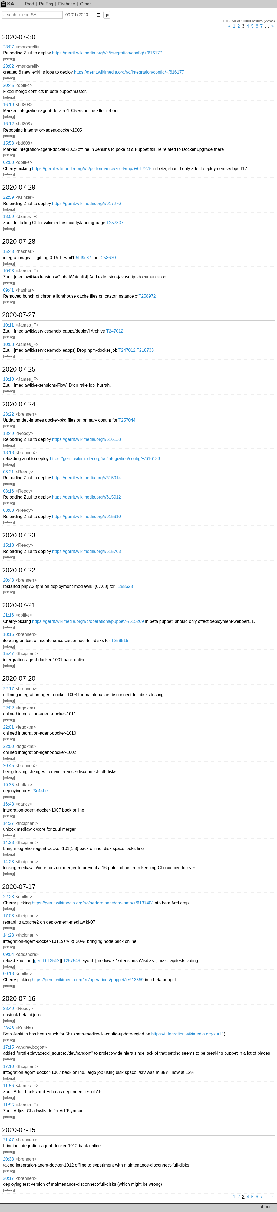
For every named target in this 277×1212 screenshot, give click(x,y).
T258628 (124, 586)
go (106, 14)
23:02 (8, 66)
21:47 (8, 1140)
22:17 (8, 688)
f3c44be (40, 791)
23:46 (8, 1028)
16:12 (8, 124)
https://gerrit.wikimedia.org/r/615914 (86, 477)
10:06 (8, 271)
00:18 (8, 973)
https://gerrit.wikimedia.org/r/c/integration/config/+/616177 (107, 53)
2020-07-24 (18, 404)
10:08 (8, 344)
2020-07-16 (18, 998)
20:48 (8, 580)
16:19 (8, 104)
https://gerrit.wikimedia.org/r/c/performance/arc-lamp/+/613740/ (92, 903)
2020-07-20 (18, 678)
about (265, 1206)
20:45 (8, 85)
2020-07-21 (18, 605)
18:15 (8, 634)
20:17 (8, 1178)
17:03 (8, 916)
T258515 (119, 640)
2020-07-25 (18, 369)
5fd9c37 (83, 257)
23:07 (8, 47)
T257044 (127, 420)
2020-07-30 (18, 37)
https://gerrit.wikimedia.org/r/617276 (86, 203)
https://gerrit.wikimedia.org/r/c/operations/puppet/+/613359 (88, 980)
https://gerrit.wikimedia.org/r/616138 (86, 439)
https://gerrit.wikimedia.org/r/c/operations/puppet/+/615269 (88, 621)
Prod (29, 4)
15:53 (8, 143)
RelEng (46, 4)
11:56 (8, 1085)
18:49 (8, 433)
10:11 (8, 325)
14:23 (8, 842)
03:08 (8, 510)
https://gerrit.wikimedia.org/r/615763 (86, 551)
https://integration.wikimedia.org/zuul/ (187, 1034)
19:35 (8, 785)
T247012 (114, 331)
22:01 (8, 727)
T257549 (71, 960)
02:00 (8, 162)
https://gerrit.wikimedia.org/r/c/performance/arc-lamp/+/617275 (92, 168)
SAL (9, 3)
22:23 (8, 896)
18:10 (8, 379)
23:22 (8, 414)
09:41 (8, 290)
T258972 (147, 296)
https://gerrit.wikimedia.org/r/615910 (86, 516)
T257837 (114, 222)
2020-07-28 (18, 241)
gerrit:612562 (47, 960)
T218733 (145, 350)
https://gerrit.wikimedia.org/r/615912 (86, 497)
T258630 (107, 257)
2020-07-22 (18, 570)
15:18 (8, 545)
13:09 (8, 216)
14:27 (8, 823)
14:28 (8, 935)
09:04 (8, 954)
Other (85, 4)
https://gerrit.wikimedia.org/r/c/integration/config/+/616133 (105, 458)
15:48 (8, 251)
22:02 (8, 708)
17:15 (8, 1047)
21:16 (8, 615)
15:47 (8, 653)
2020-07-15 (18, 1130)
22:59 (8, 197)
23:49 (8, 1008)
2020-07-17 (18, 887)
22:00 (8, 746)
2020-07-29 (18, 187)
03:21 (8, 472)
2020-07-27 (18, 315)
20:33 (8, 1159)
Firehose (66, 4)
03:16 (8, 491)
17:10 (8, 1066)
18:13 (8, 452)
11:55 (8, 1105)
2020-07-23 (18, 535)
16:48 (8, 804)
